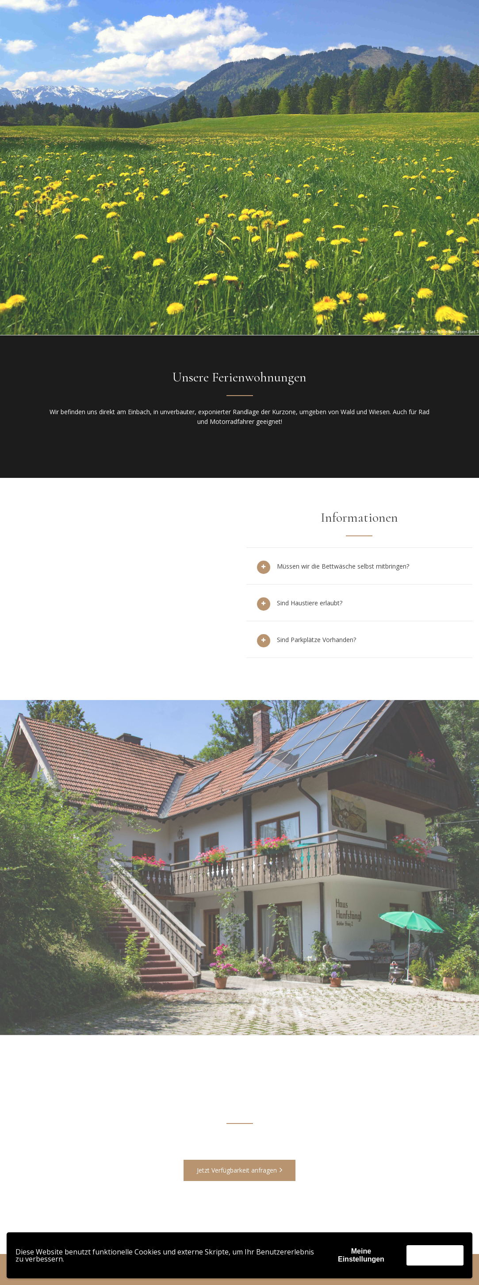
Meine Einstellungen (361, 1255)
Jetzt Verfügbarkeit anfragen (239, 1170)
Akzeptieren (435, 1255)
